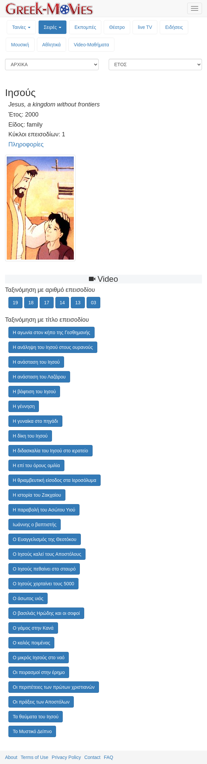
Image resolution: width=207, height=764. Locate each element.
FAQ (108, 757)
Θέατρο (117, 27)
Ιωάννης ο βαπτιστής (34, 524)
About (11, 757)
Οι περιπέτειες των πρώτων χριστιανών (54, 687)
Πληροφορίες (26, 144)
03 (93, 302)
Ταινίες (21, 27)
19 (15, 302)
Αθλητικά (51, 44)
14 (62, 302)
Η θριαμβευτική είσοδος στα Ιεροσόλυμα (54, 480)
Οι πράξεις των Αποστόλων (41, 702)
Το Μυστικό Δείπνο (32, 731)
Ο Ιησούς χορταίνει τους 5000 (43, 583)
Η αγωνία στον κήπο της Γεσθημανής (51, 332)
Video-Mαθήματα (91, 44)
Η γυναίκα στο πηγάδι (35, 421)
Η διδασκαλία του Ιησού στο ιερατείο (50, 450)
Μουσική (20, 44)
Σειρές (52, 27)
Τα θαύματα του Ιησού (35, 716)
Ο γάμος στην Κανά (33, 628)
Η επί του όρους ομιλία (36, 465)
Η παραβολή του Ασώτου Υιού (44, 509)
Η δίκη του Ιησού (30, 436)
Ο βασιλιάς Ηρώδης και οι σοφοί (46, 613)
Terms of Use (34, 757)
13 (78, 302)
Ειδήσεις (174, 27)
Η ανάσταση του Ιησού (36, 362)
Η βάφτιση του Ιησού (34, 391)
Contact (92, 757)
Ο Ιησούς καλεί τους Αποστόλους (47, 554)
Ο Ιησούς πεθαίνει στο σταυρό (44, 569)
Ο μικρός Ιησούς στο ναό (38, 657)
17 (46, 302)
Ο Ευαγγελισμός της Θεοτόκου (44, 539)
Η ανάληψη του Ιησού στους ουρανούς (53, 347)
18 (31, 302)
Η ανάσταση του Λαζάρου (39, 376)
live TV (145, 27)
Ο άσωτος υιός (28, 598)
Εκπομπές (85, 27)
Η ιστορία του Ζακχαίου (37, 495)
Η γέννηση (24, 406)
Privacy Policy (66, 757)
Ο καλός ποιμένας (31, 642)
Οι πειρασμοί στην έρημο (39, 672)
